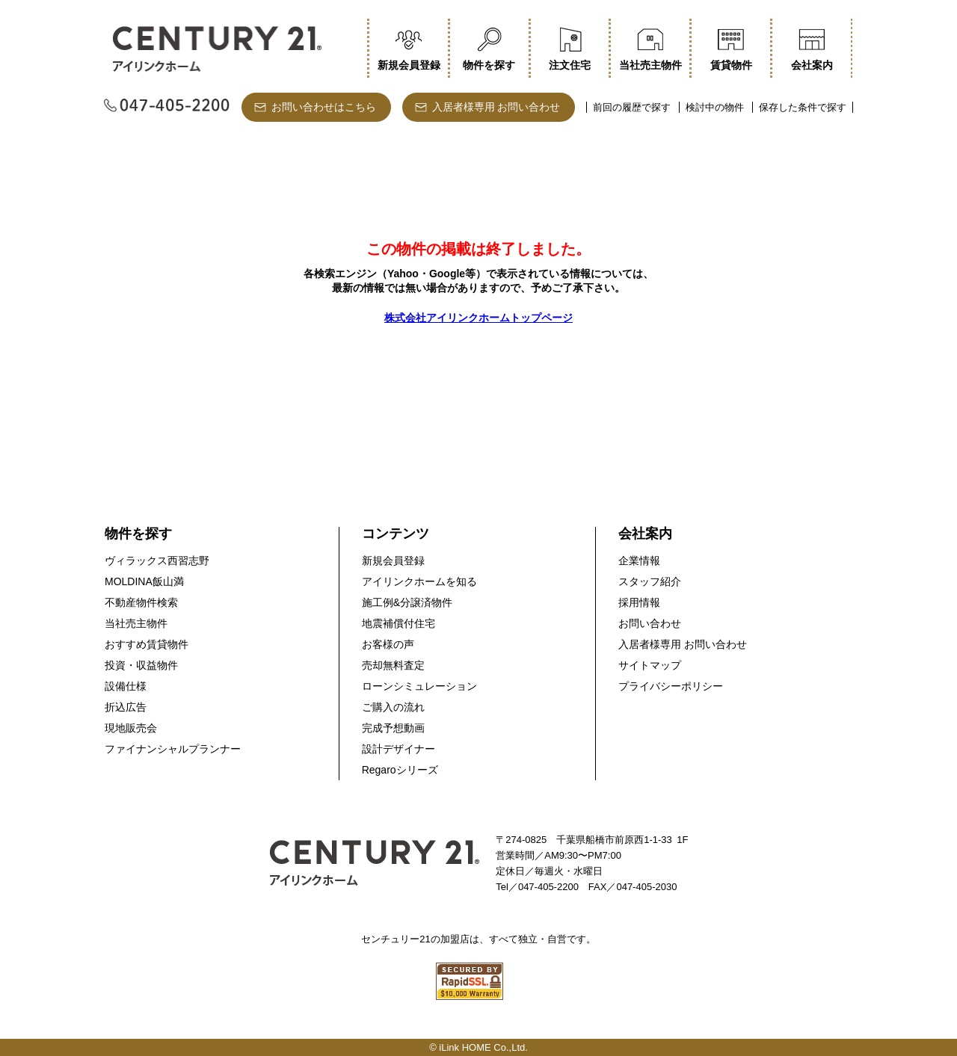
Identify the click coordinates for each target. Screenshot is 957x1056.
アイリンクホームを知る (419, 581)
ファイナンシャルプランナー (173, 749)
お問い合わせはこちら (323, 107)
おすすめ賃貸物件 (146, 644)
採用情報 (639, 602)
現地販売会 (131, 728)
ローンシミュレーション (419, 686)
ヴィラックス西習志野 (157, 560)
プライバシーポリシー (670, 686)
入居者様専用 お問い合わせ (496, 107)
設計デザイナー (398, 749)
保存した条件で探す (802, 107)
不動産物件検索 (141, 602)
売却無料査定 (393, 665)
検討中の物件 (715, 107)
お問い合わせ (649, 623)
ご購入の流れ (393, 707)
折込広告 (126, 707)
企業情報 (639, 560)
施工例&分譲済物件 (407, 602)
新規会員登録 (393, 560)
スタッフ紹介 (649, 581)
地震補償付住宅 (398, 623)
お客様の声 (388, 644)
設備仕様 (126, 686)
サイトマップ (649, 665)
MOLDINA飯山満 (144, 581)
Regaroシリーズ (400, 770)
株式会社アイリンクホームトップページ (478, 318)
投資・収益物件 (141, 665)
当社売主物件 (136, 623)
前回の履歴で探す (632, 107)
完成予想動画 (393, 728)
